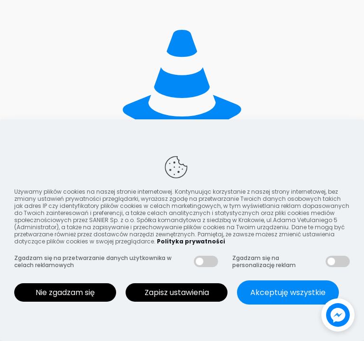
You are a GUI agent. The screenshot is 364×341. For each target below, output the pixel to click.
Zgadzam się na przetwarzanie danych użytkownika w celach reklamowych (93, 261)
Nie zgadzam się (65, 292)
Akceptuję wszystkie (288, 292)
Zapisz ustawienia (177, 292)
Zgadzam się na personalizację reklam (264, 261)
